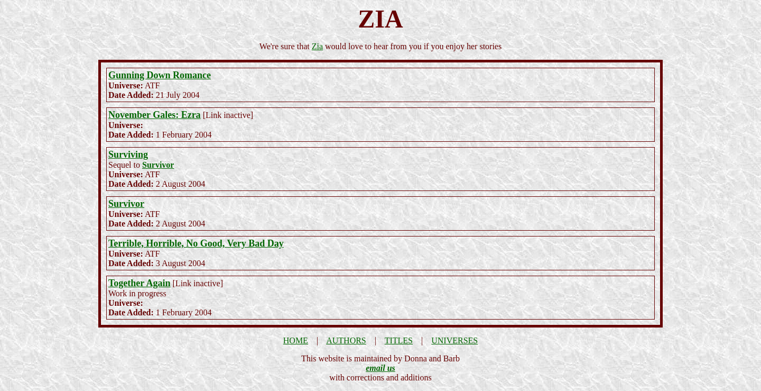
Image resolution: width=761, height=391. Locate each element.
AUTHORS (346, 340)
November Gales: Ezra (154, 115)
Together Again (139, 283)
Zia (317, 46)
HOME (295, 340)
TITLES (399, 340)
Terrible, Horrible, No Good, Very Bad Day (196, 243)
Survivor (158, 164)
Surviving (128, 154)
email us (380, 367)
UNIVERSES (454, 340)
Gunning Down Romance (159, 75)
